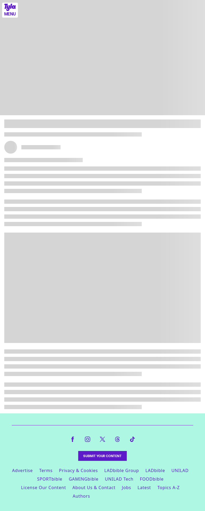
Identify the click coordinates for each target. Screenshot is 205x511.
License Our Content (43, 487)
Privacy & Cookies (78, 470)
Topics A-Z (168, 487)
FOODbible (152, 479)
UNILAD (179, 470)
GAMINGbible (83, 479)
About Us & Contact (93, 487)
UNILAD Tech (119, 479)
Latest (144, 487)
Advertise (22, 470)
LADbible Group (121, 470)
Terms (46, 470)
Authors (81, 496)
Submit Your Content (102, 456)
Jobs (126, 487)
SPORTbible (49, 479)
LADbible (155, 470)
